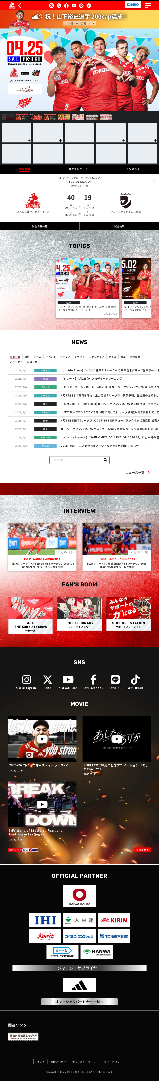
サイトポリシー (119, 1062)
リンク (33, 1062)
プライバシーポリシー (86, 1062)
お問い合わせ (54, 1062)
